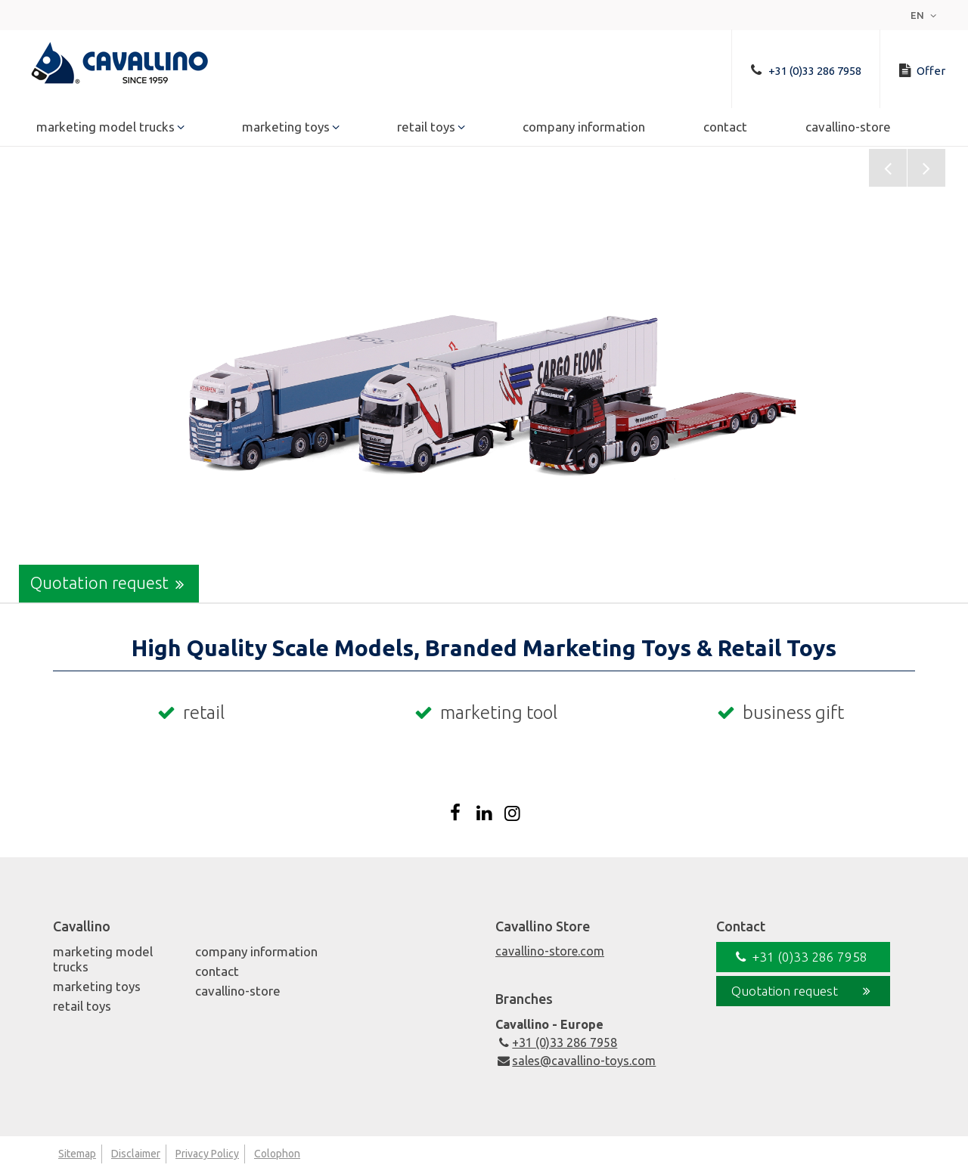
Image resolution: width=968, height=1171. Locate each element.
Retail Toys (426, 129)
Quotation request (110, 583)
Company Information (584, 129)
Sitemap (77, 1154)
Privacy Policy (207, 1154)
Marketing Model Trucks (105, 129)
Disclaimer (135, 1154)
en (925, 15)
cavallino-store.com (549, 951)
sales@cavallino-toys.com (575, 1060)
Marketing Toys (286, 129)
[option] (484, 376)
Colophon (277, 1154)
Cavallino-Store (848, 129)
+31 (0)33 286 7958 (556, 1042)
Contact (725, 129)
